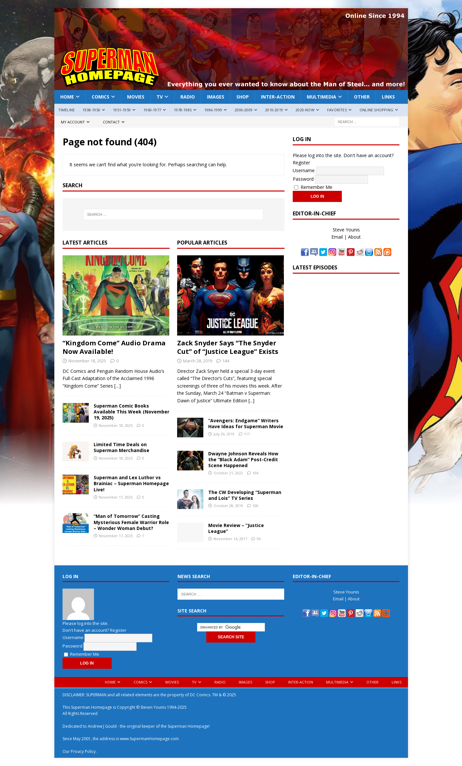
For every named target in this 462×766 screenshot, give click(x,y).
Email (337, 237)
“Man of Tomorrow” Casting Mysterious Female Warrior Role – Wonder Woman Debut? (131, 522)
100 (255, 505)
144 (225, 361)
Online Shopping (376, 109)
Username (304, 170)
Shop (242, 97)
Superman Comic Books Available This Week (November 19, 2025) (131, 412)
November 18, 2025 (87, 361)
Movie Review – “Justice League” (236, 528)
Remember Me (313, 187)
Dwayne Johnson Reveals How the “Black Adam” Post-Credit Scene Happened (243, 459)
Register (301, 162)
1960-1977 (152, 109)
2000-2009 (243, 109)
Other (362, 97)
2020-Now (305, 109)
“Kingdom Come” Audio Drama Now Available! (114, 347)
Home (67, 97)
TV (160, 97)
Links (388, 97)
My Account (73, 121)
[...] (251, 400)
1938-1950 (91, 109)
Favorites (337, 109)
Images (215, 97)
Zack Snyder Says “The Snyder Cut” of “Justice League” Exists (227, 347)
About (354, 237)
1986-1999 (213, 109)
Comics (100, 97)
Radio (187, 97)
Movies (135, 97)
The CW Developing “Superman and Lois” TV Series (244, 495)
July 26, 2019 (223, 433)
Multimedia (321, 97)
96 (259, 538)
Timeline (66, 109)
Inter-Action (278, 97)
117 (247, 433)
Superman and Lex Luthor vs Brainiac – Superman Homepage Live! (131, 483)
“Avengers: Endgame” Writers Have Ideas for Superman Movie (245, 423)
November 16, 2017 (230, 538)
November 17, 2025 (116, 497)
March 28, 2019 (197, 361)
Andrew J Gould (102, 726)
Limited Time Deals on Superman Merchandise (121, 447)
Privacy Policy (83, 751)
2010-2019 (274, 109)
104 (255, 472)
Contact (111, 121)
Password (303, 178)
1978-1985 (183, 109)
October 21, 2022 (228, 472)
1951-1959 (122, 109)
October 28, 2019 (228, 505)
